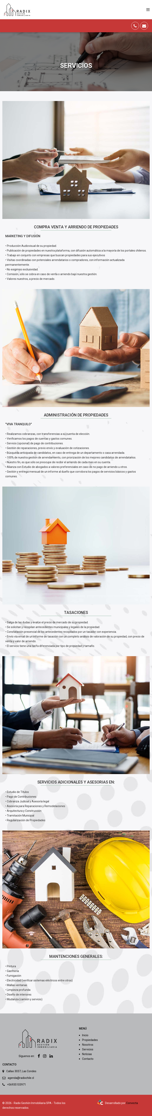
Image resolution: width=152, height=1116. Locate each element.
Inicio (85, 1035)
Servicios (87, 1049)
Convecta (132, 1103)
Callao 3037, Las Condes (21, 1071)
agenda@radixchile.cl (21, 1077)
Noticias (87, 1054)
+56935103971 (16, 1084)
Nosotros (87, 1044)
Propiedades (90, 1040)
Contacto (87, 1058)
